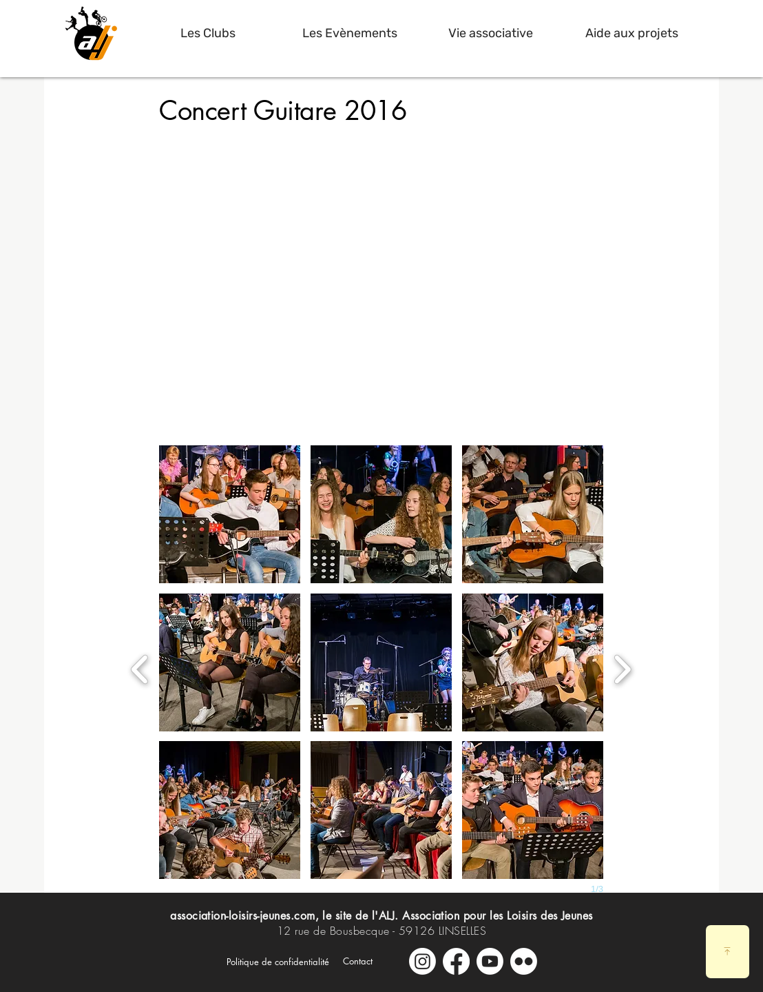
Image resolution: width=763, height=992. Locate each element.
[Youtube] (490, 961)
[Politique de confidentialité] (278, 961)
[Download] (727, 951)
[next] (622, 667)
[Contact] (358, 961)
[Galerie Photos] (523, 961)
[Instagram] (422, 961)
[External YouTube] (381, 274)
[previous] (140, 667)
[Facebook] (456, 961)
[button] (208, 33)
